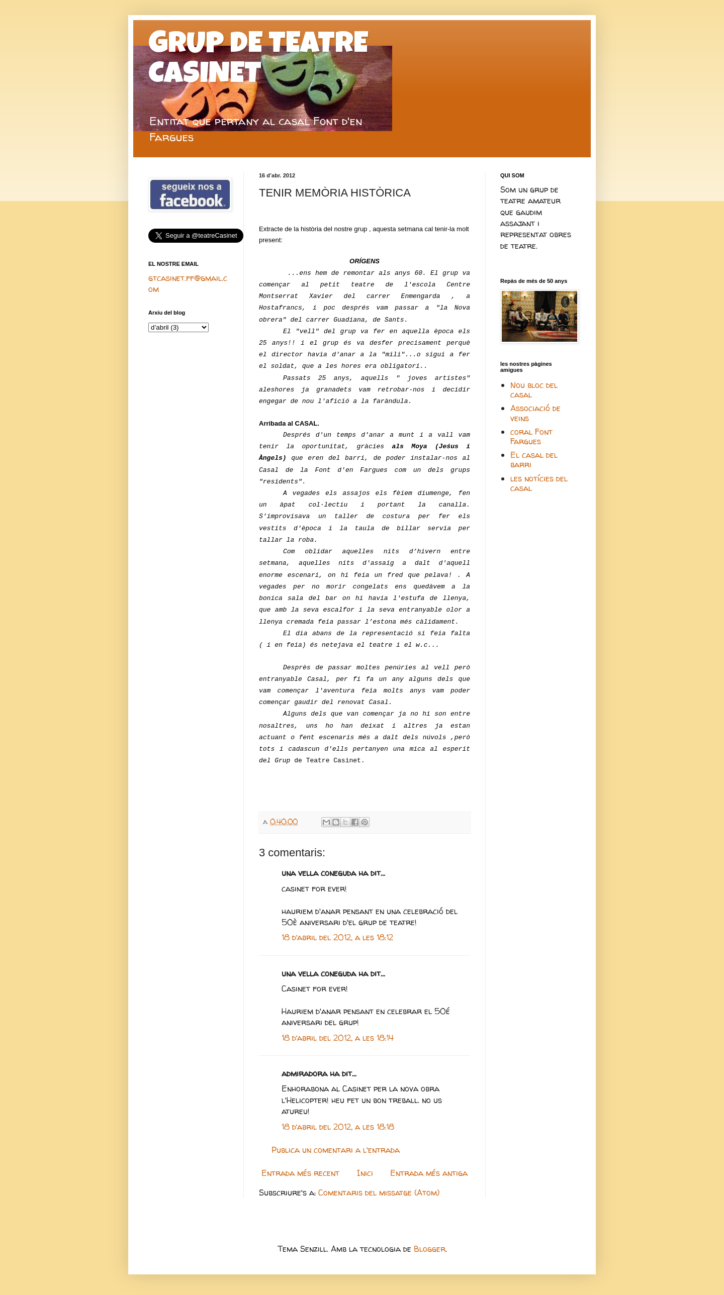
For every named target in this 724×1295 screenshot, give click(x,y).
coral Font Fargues (531, 436)
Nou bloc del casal (534, 389)
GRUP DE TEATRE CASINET (258, 61)
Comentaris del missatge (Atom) (378, 1192)
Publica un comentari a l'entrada (336, 1149)
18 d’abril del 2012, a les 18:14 (338, 1037)
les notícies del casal (539, 483)
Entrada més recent (300, 1172)
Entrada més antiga (429, 1172)
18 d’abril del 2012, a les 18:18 (338, 1126)
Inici (365, 1172)
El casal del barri (534, 459)
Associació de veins (535, 413)
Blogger (429, 1248)
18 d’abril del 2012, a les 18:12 (337, 937)
